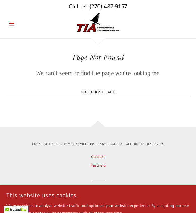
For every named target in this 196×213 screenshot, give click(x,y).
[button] (20, 23)
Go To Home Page (98, 92)
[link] (98, 23)
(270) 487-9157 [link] (108, 6)
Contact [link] (98, 156)
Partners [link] (98, 165)
